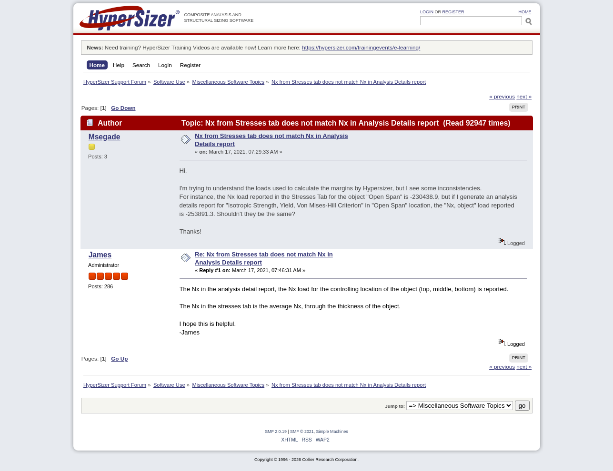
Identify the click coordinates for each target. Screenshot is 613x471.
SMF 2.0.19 (276, 431)
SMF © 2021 (302, 431)
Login (426, 12)
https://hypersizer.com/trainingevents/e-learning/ (361, 47)
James (100, 255)
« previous (502, 96)
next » (524, 96)
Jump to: (395, 406)
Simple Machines (332, 431)
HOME (525, 12)
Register (453, 12)
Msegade (105, 137)
